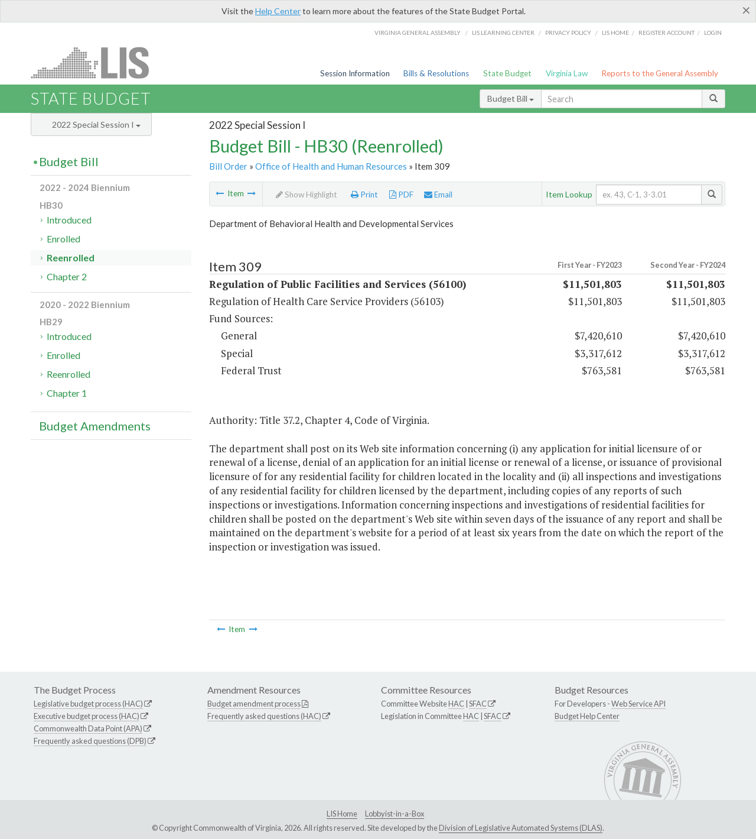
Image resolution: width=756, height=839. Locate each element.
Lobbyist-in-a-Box (394, 813)
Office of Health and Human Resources (331, 166)
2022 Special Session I (96, 124)
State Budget (507, 73)
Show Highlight (306, 194)
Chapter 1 (67, 393)
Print (364, 194)
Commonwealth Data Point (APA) (88, 728)
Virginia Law (567, 73)
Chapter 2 (67, 276)
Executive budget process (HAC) (86, 716)
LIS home (615, 32)
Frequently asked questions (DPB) (90, 741)
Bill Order (228, 166)
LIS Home (342, 813)
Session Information (355, 73)
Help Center (278, 11)
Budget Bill (510, 98)
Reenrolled (70, 257)
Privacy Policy (568, 32)
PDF (401, 194)
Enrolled (63, 238)
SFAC (478, 703)
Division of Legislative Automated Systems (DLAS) (520, 827)
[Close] (746, 10)
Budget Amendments (95, 426)
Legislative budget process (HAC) (88, 703)
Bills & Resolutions (436, 73)
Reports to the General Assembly (659, 73)
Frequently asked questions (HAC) (264, 716)
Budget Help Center (587, 716)
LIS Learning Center (503, 32)
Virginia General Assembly (417, 32)
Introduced (69, 219)
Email (438, 194)
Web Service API (638, 703)
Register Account (666, 32)
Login (713, 32)
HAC (456, 703)
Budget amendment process (254, 703)
